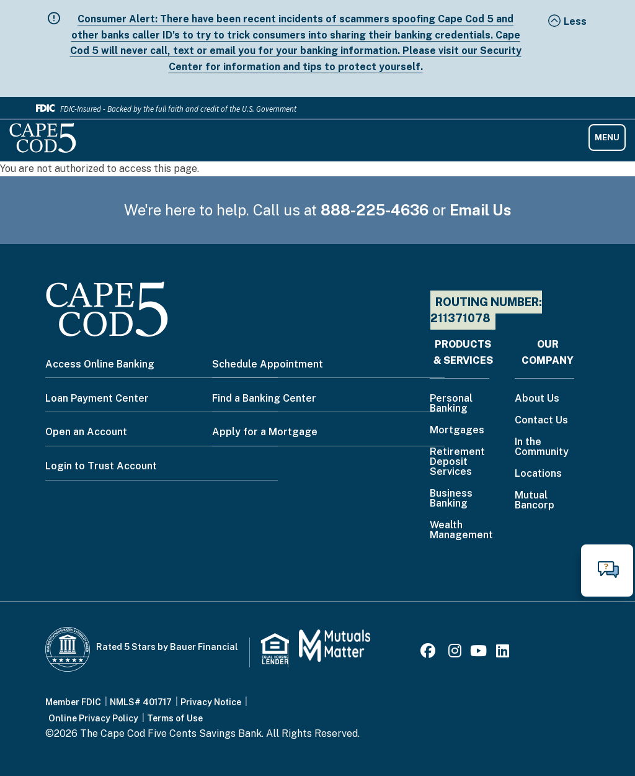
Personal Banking (451, 404)
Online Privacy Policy (93, 718)
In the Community (542, 447)
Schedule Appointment (267, 364)
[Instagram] (454, 653)
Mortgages (457, 430)
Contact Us (541, 420)
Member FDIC (73, 702)
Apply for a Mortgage (265, 432)
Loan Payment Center (97, 398)
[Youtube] (478, 653)
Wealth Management (461, 530)
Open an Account (86, 432)
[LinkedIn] (502, 653)
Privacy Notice (210, 702)
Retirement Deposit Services (457, 462)
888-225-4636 (375, 210)
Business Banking (451, 499)
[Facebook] (429, 653)
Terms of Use (175, 718)
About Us (537, 399)
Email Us (481, 210)
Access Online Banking (99, 364)
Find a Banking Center (264, 398)
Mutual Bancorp (534, 500)
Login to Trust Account (101, 466)
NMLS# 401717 (141, 702)
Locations (538, 474)
